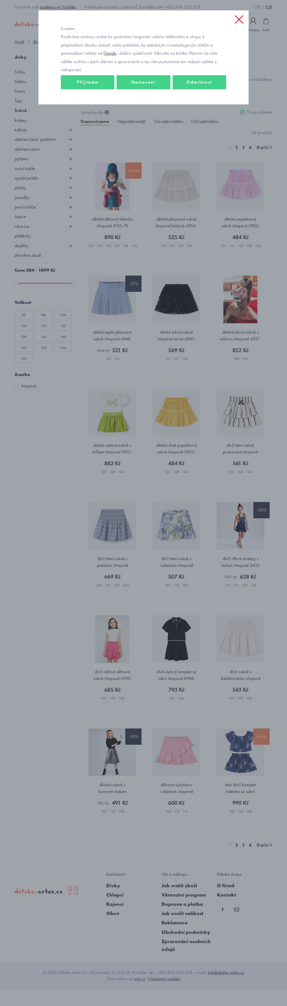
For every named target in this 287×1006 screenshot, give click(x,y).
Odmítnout (199, 100)
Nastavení (143, 100)
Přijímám (88, 100)
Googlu (109, 71)
